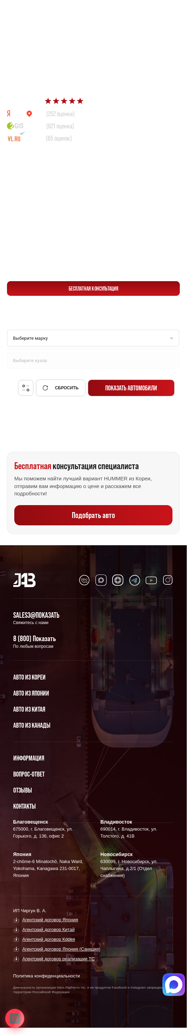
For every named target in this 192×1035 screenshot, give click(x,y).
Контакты (24, 806)
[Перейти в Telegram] (171, 11)
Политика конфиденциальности (46, 975)
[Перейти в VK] (84, 580)
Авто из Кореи (29, 677)
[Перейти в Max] (154, 11)
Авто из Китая (29, 709)
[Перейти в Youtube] (151, 580)
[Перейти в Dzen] (117, 580)
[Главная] (24, 580)
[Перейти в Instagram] (168, 580)
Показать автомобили (131, 388)
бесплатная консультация (93, 288)
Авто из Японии (31, 693)
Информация (28, 758)
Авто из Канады (32, 725)
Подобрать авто (93, 515)
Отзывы (22, 790)
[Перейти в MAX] (101, 580)
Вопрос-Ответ (29, 774)
